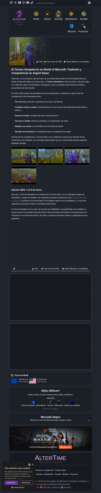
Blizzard (65, 474)
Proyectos (74, 474)
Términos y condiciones (44, 470)
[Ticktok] (32, 3)
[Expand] (88, 420)
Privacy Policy (60, 470)
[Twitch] (11, 3)
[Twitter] (15, 3)
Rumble (58, 474)
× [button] (32, 464)
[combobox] (29, 465)
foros (74, 198)
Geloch (55, 487)
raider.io (55, 409)
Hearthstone (48, 474)
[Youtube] (19, 3)
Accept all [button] (11, 483)
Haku (49, 487)
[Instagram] (23, 3)
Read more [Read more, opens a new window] (20, 478)
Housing (39, 474)
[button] (18, 487)
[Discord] (27, 3)
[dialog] (19, 476)
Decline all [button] (26, 483)
